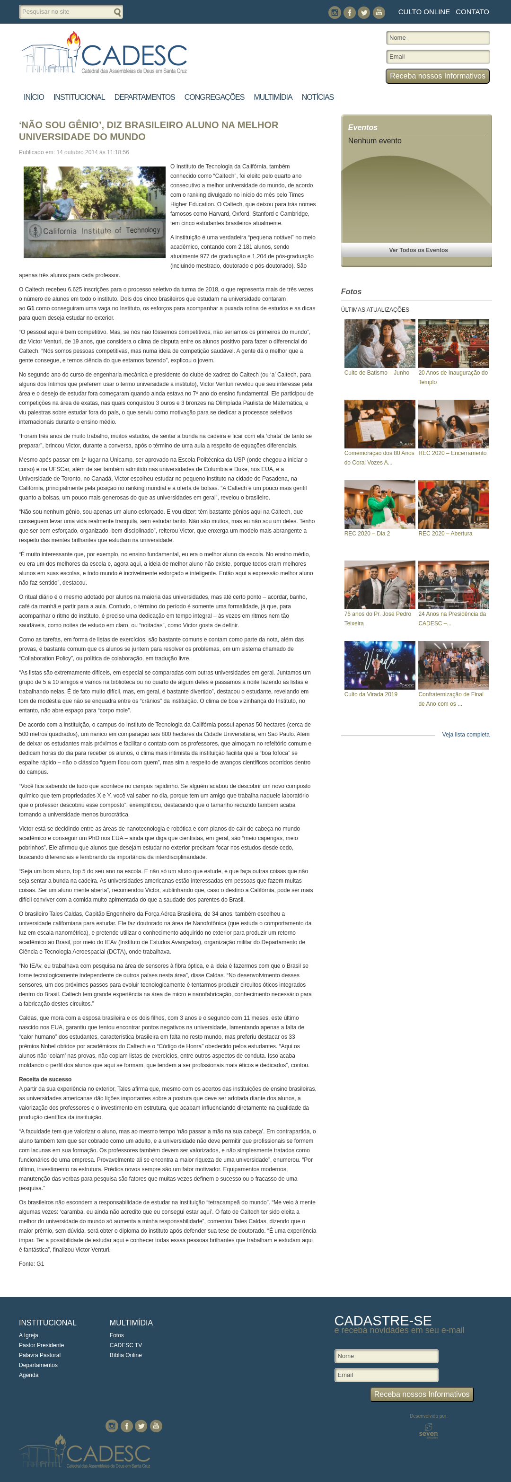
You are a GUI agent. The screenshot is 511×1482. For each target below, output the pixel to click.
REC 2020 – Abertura (445, 533)
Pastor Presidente (41, 1345)
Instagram (334, 12)
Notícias (318, 97)
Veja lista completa (466, 734)
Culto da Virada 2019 (371, 694)
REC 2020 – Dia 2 (367, 533)
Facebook (349, 12)
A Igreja (28, 1335)
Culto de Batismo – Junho (376, 372)
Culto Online (424, 12)
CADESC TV (126, 1345)
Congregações (215, 97)
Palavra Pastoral (40, 1355)
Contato (472, 12)
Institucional (79, 97)
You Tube (378, 12)
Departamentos (145, 97)
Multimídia (273, 97)
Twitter (364, 12)
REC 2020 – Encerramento (452, 453)
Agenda (28, 1375)
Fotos (117, 1335)
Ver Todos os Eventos (418, 250)
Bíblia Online (126, 1355)
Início (34, 97)
